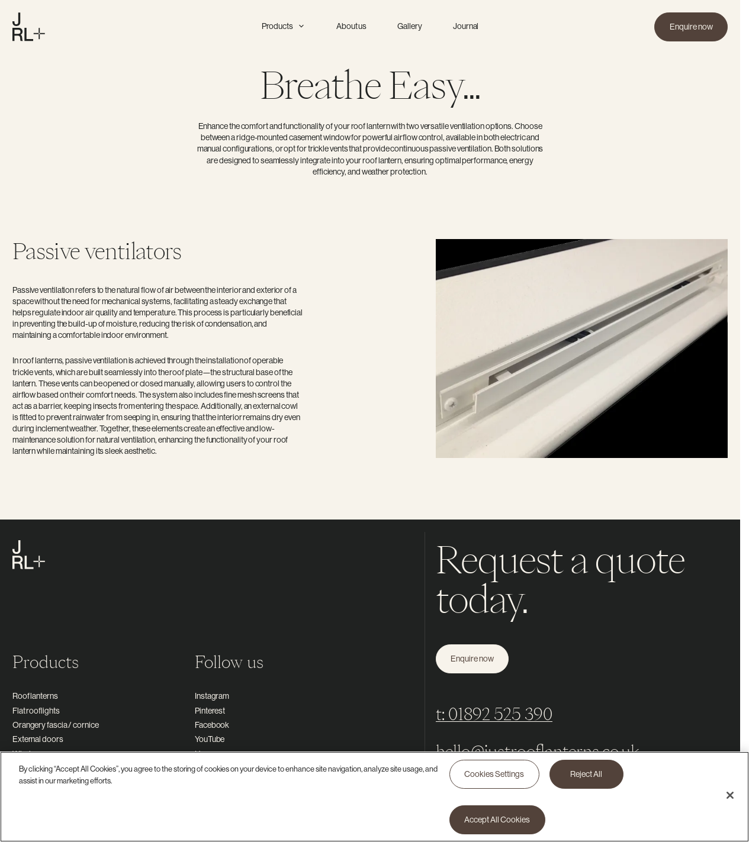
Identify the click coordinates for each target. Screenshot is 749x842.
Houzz (206, 754)
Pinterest (210, 710)
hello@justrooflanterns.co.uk (538, 751)
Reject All (586, 777)
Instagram (212, 696)
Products (284, 26)
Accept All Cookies (497, 823)
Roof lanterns (35, 696)
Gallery (409, 26)
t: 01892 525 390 (494, 714)
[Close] (730, 799)
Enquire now (691, 26)
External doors (37, 739)
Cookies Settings (494, 777)
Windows (28, 754)
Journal (465, 26)
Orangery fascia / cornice (55, 725)
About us (351, 26)
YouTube (209, 739)
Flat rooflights (36, 710)
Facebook (212, 725)
